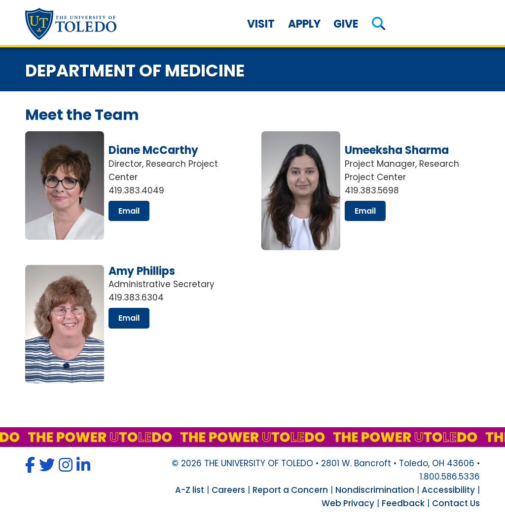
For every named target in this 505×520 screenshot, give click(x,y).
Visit (261, 24)
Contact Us (456, 503)
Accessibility (448, 490)
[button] (379, 24)
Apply (304, 24)
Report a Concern (290, 490)
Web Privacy (348, 503)
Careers (228, 490)
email (129, 211)
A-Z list (189, 490)
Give (346, 24)
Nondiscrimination (374, 490)
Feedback (403, 503)
